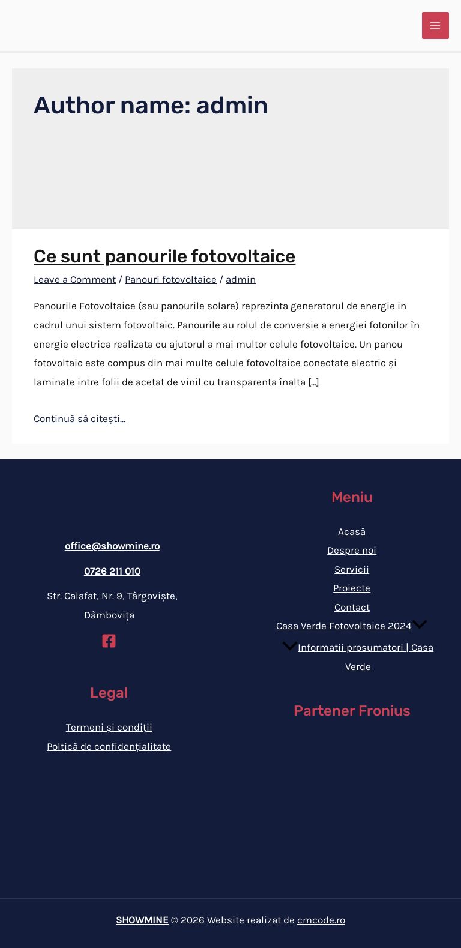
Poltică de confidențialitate (109, 746)
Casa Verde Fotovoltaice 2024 (351, 626)
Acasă (352, 531)
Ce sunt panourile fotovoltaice (164, 256)
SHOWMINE (142, 920)
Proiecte (351, 588)
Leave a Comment (75, 279)
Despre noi (351, 550)
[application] (419, 626)
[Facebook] (108, 640)
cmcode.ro (321, 920)
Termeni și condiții (109, 727)
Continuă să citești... (79, 418)
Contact (352, 607)
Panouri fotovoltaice (171, 279)
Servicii (351, 569)
